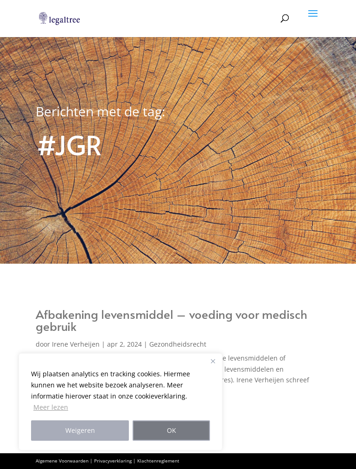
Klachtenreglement (158, 460)
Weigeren (80, 430)
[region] (120, 401)
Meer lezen (50, 407)
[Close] (212, 361)
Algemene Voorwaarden (62, 460)
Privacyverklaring (113, 460)
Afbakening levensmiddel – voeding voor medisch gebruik (171, 319)
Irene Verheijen (76, 344)
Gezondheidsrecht (177, 344)
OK (171, 430)
